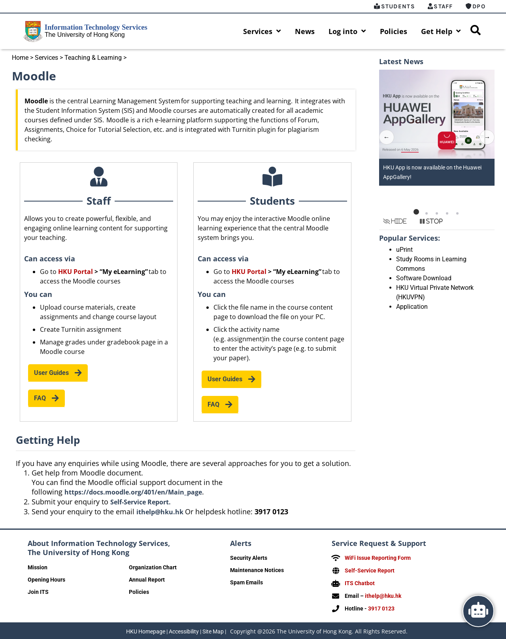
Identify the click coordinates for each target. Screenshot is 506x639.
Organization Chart (153, 567)
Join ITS (38, 592)
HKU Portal (75, 271)
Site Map (213, 629)
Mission (37, 567)
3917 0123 (381, 607)
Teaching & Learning (93, 57)
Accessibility (184, 629)
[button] (416, 212)
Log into (347, 31)
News (305, 31)
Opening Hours (46, 579)
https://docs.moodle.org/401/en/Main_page (133, 492)
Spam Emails (246, 582)
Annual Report (147, 579)
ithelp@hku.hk (160, 512)
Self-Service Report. (140, 502)
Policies (393, 31)
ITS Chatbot (360, 582)
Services (262, 31)
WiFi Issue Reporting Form (378, 558)
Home (20, 57)
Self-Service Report (370, 570)
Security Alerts (248, 558)
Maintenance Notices (257, 570)
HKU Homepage (145, 629)
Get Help (441, 31)
